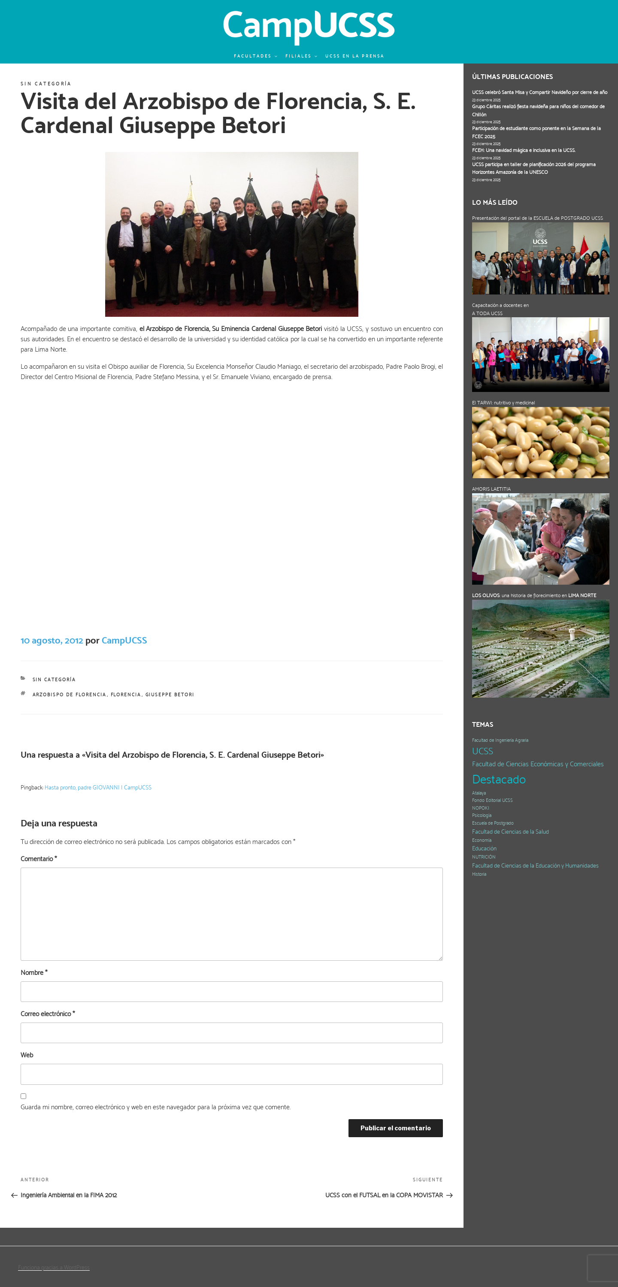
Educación (484, 848)
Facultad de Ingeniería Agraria (500, 740)
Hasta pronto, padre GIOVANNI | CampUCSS (98, 787)
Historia (479, 874)
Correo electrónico (48, 1014)
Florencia (126, 695)
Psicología (481, 815)
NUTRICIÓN (484, 857)
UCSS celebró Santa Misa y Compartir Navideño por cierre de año (539, 92)
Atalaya (479, 793)
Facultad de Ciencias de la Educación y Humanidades (535, 865)
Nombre (34, 972)
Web (27, 1055)
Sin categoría (46, 84)
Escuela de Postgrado (493, 823)
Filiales (301, 56)
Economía (481, 840)
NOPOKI (480, 808)
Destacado (499, 779)
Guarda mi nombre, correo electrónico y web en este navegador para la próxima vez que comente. (156, 1107)
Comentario (39, 859)
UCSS (482, 751)
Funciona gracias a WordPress (54, 1267)
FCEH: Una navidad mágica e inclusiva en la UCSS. (524, 150)
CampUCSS (124, 640)
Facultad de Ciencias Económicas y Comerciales (538, 764)
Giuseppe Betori (170, 695)
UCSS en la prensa (355, 56)
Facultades (256, 56)
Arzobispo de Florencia (70, 695)
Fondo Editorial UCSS (492, 800)
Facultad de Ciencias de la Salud (510, 831)
